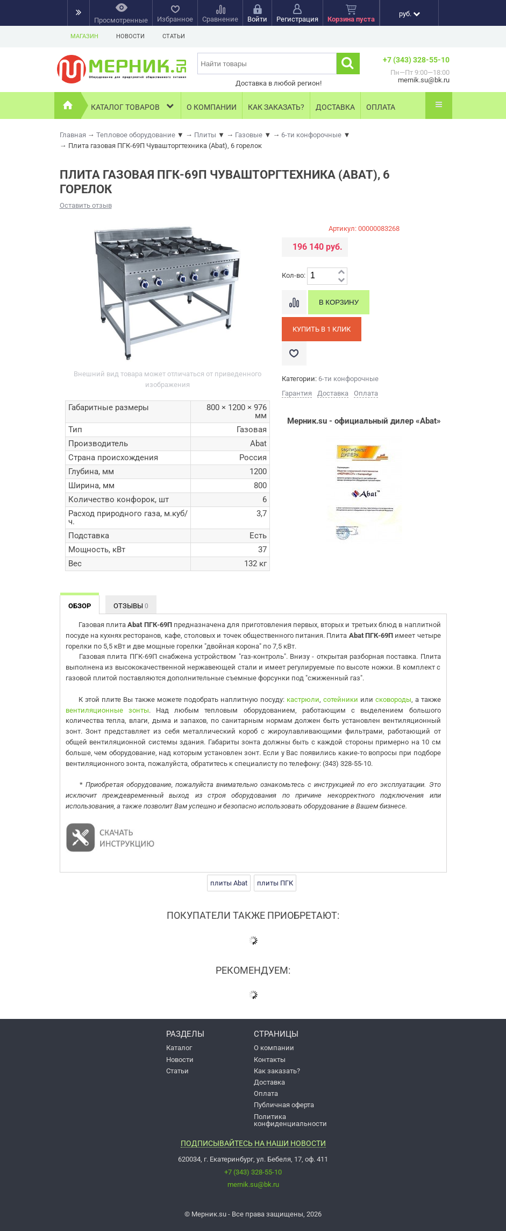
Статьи (173, 36)
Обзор (79, 606)
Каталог (179, 1048)
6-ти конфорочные (348, 379)
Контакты (270, 1060)
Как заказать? (276, 107)
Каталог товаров (133, 105)
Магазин (84, 36)
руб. (409, 14)
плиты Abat (228, 883)
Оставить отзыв (86, 205)
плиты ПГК (275, 883)
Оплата (380, 107)
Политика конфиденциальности (290, 1120)
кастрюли (303, 699)
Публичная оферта (284, 1105)
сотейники (340, 699)
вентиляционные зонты (107, 710)
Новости (130, 36)
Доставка (335, 107)
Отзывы (130, 606)
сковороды (393, 699)
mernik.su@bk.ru (253, 1184)
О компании (212, 107)
